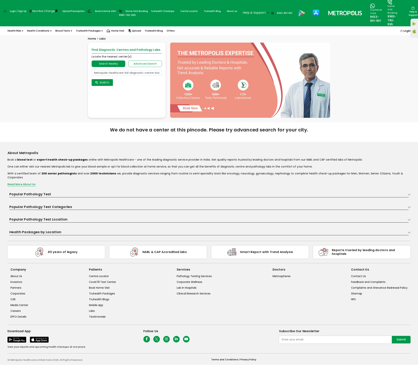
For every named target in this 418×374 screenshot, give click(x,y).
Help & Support (413, 13)
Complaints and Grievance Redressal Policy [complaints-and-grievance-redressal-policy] (379, 288)
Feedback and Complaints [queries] (368, 282)
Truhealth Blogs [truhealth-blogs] (99, 299)
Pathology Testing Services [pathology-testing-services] (194, 276)
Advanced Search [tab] (145, 64)
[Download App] (16, 339)
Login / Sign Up (18, 11)
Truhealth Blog (212, 11)
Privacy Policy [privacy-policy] (248, 359)
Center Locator (189, 11)
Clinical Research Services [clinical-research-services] (193, 293)
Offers (171, 30)
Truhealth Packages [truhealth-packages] (102, 293)
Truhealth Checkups (162, 11)
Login (407, 31)
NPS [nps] (353, 299)
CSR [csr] (13, 299)
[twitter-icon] (156, 339)
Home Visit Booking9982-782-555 (133, 13)
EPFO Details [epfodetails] (18, 317)
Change (49, 11)
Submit (401, 339)
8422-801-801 (284, 13)
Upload (134, 31)
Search (102, 82)
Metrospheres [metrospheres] (282, 276)
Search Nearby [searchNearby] (108, 64)
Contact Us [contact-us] (358, 276)
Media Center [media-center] (19, 305)
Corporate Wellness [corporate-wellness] (189, 282)
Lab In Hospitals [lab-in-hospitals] (186, 288)
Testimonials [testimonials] (97, 317)
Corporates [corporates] (17, 293)
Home (92, 39)
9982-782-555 (392, 20)
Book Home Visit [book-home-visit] (99, 288)
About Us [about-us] (16, 276)
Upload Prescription (73, 11)
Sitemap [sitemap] (356, 293)
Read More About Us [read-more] (21, 184)
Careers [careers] (15, 311)
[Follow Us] (146, 339)
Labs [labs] (92, 311)
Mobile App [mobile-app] (96, 305)
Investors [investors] (16, 282)
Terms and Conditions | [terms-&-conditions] (225, 359)
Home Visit (115, 31)
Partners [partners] (15, 288)
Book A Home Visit (105, 11)
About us (232, 11)
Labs (102, 39)
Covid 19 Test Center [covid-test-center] (102, 282)
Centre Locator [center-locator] (99, 276)
